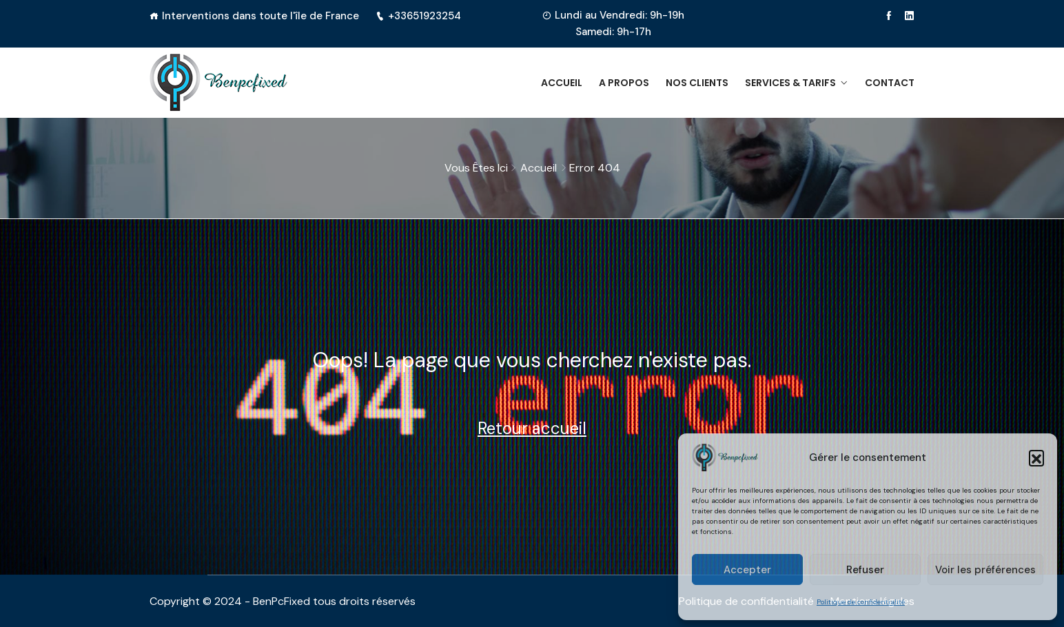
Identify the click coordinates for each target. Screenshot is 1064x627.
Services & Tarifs (790, 83)
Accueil (561, 83)
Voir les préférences (985, 570)
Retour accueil (532, 428)
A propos (624, 83)
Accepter (747, 570)
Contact (889, 83)
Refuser (865, 570)
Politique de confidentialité (861, 601)
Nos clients (697, 83)
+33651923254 (418, 16)
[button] (1036, 457)
